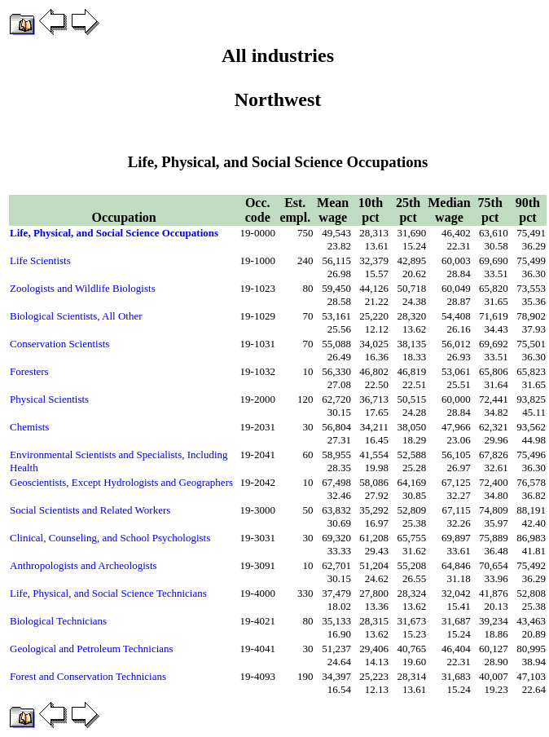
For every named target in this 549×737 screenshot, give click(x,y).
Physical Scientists (49, 399)
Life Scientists (40, 260)
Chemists (29, 427)
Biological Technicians (58, 621)
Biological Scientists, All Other (76, 316)
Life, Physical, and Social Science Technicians (108, 593)
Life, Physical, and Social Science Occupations (114, 233)
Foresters (29, 371)
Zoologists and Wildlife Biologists (83, 288)
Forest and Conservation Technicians (88, 676)
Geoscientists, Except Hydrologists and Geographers (121, 482)
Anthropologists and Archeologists (83, 565)
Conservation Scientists (59, 344)
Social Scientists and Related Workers (90, 510)
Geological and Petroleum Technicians (91, 648)
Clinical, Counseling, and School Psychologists (110, 538)
